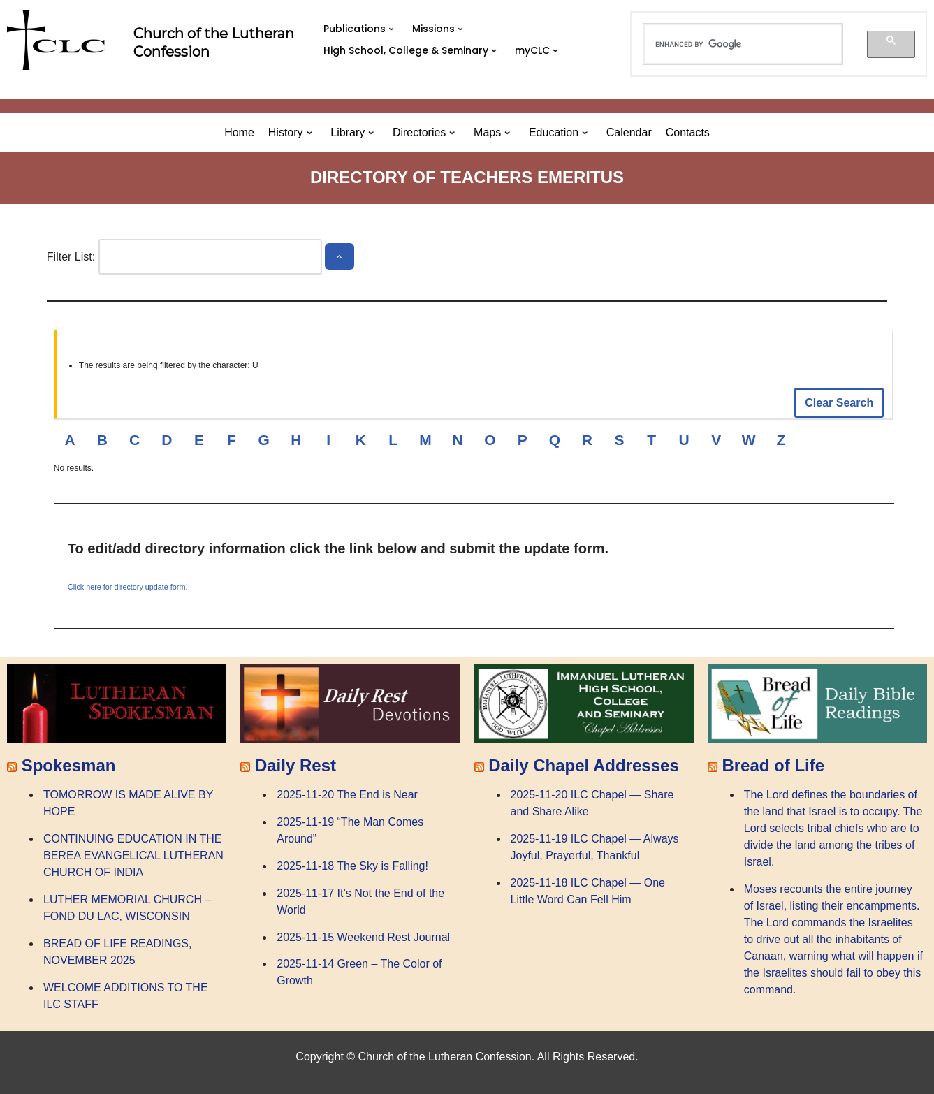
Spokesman (69, 765)
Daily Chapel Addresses (583, 765)
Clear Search (839, 403)
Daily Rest (295, 765)
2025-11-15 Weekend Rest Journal (363, 937)
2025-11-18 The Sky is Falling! (352, 866)
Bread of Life (773, 765)
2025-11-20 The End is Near (347, 795)
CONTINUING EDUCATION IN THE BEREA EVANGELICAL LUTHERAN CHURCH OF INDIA (133, 855)
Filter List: (71, 257)
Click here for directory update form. (128, 587)
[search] (731, 44)
